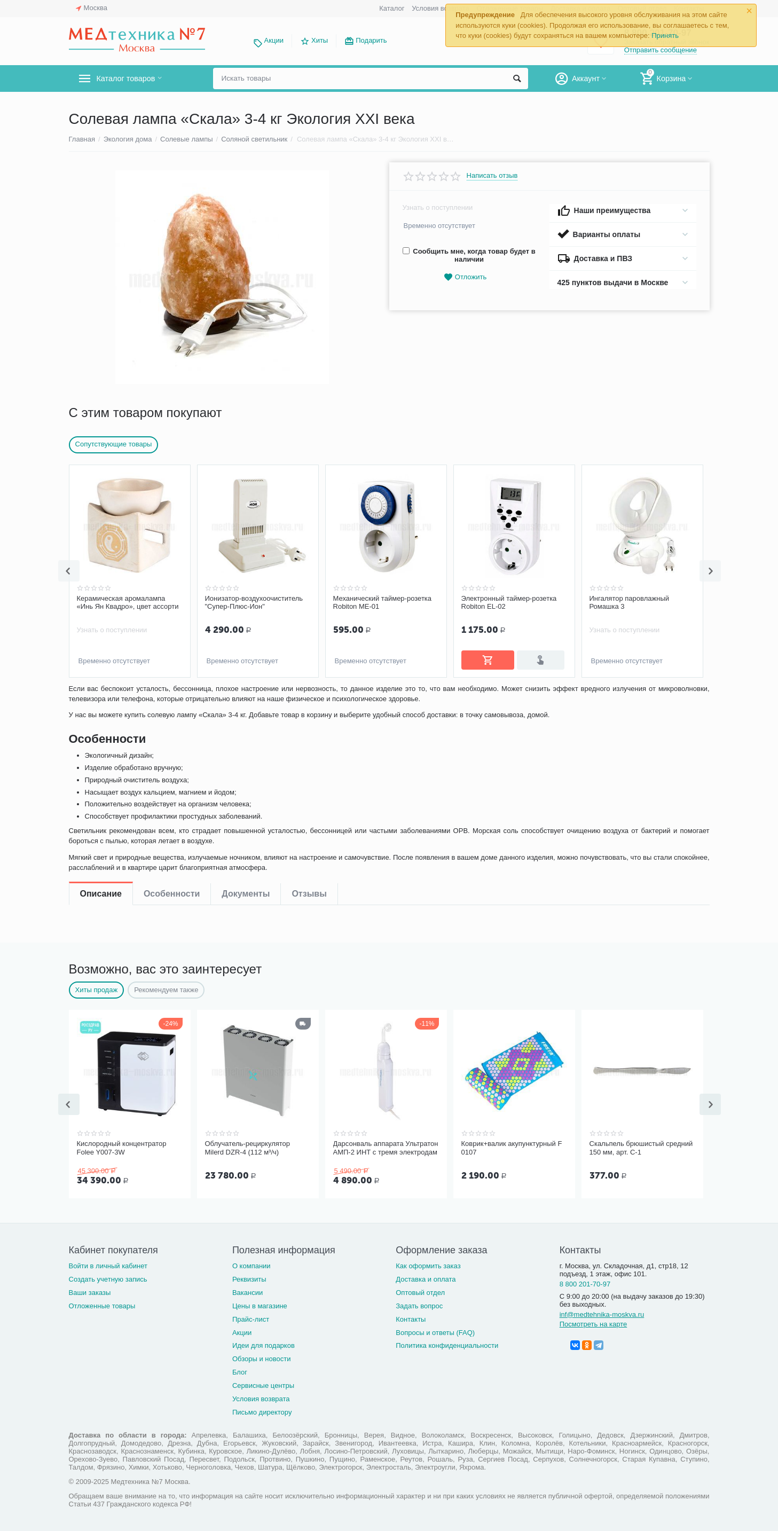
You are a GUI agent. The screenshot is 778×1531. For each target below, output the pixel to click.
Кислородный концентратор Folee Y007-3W (122, 1147)
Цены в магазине (259, 1304)
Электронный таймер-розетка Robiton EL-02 (509, 602)
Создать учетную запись (108, 1277)
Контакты (411, 1317)
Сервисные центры (263, 1383)
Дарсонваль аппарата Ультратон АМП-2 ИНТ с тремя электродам (385, 1147)
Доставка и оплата (425, 1277)
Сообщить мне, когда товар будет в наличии (469, 255)
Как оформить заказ (428, 1264)
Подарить (371, 40)
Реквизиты (249, 1277)
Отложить (465, 277)
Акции (274, 40)
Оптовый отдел (420, 1290)
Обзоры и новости (261, 1357)
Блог (239, 1370)
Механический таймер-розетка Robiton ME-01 (382, 602)
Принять (665, 36)
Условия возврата (440, 8)
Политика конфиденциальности (447, 1343)
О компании (251, 1264)
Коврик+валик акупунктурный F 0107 (511, 1147)
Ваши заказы (90, 1290)
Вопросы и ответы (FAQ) (435, 1330)
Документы (246, 697)
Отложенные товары (102, 1304)
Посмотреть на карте (593, 1322)
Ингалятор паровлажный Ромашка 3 (630, 602)
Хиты (319, 40)
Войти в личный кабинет (108, 1264)
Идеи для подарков (263, 1343)
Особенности (172, 697)
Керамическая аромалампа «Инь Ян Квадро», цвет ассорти (128, 602)
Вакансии (247, 1290)
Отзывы (309, 697)
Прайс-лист (250, 1317)
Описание (101, 697)
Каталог (391, 8)
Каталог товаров (132, 78)
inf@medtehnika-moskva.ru (602, 1312)
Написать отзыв (492, 175)
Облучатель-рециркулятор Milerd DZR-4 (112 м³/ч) (247, 1147)
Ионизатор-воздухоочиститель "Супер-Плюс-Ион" (254, 602)
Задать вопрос (419, 1304)
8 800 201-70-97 (585, 1282)
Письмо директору (262, 1410)
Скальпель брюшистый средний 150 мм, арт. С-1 (641, 1147)
